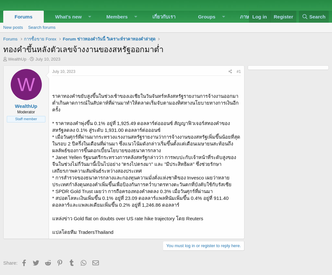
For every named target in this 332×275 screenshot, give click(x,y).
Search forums (42, 27)
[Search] (314, 17)
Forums (23, 16)
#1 (239, 71)
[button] (90, 17)
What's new (68, 16)
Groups (206, 16)
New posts (13, 27)
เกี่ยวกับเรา (163, 16)
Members (117, 16)
